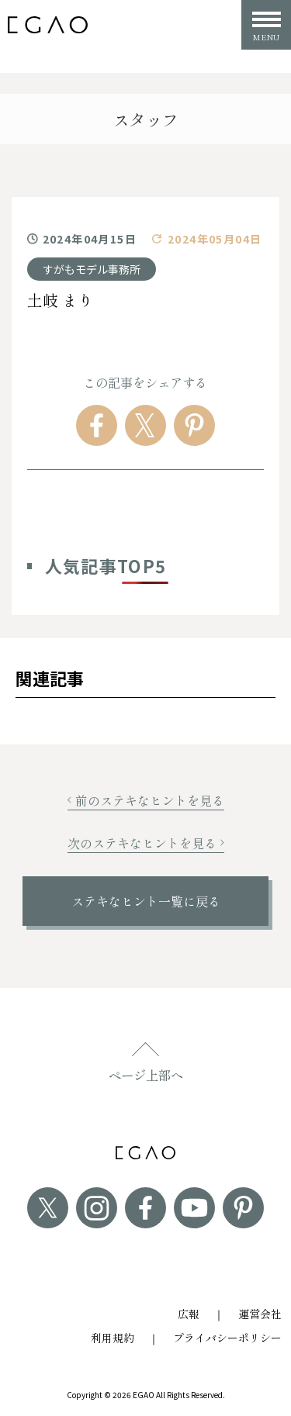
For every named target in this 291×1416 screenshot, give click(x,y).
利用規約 (112, 1337)
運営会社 (260, 1313)
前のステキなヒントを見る (146, 800)
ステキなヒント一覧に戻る (145, 901)
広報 (188, 1313)
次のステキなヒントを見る (146, 843)
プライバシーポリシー (227, 1337)
